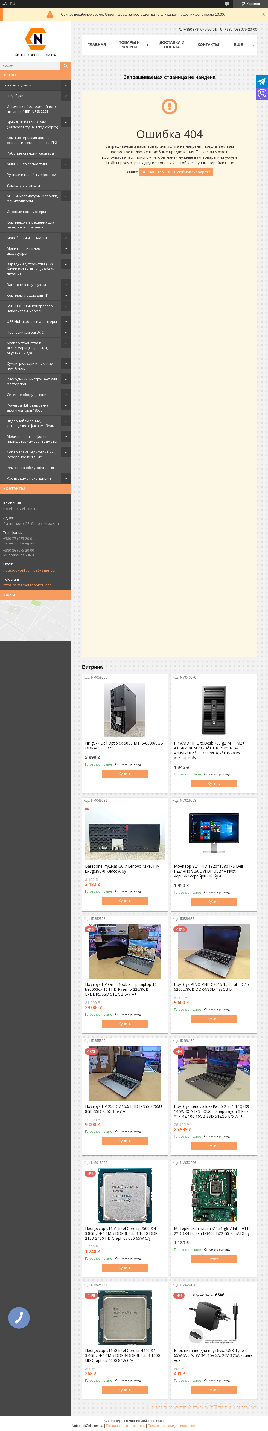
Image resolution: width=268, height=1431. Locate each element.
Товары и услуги (17, 85)
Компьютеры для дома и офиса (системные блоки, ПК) (32, 140)
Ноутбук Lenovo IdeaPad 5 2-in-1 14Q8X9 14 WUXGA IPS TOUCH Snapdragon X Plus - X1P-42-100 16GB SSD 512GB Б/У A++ (212, 1111)
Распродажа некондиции (29, 478)
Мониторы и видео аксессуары (23, 251)
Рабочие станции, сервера (30, 153)
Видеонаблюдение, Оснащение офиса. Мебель (30, 423)
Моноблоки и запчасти (27, 237)
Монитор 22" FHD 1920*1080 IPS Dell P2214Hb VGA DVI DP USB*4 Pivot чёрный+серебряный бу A (208, 871)
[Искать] (65, 66)
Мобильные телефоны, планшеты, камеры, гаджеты (32, 439)
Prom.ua (157, 1421)
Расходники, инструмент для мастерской (32, 381)
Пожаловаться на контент (125, 1426)
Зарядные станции (23, 185)
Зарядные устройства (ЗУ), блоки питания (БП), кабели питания (30, 269)
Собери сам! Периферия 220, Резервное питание (31, 454)
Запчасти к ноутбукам (26, 284)
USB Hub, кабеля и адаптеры (32, 321)
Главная (97, 44)
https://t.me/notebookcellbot (27, 585)
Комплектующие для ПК (27, 295)
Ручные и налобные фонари (31, 174)
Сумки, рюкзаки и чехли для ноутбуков (31, 366)
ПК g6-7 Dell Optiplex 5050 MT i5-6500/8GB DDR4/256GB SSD (124, 746)
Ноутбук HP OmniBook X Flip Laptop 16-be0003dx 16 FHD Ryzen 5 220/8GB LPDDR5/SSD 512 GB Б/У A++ (121, 989)
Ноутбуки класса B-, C (25, 332)
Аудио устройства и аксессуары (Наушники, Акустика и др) (27, 347)
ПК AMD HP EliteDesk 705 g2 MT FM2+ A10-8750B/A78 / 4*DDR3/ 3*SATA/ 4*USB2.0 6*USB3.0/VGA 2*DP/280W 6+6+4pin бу (209, 750)
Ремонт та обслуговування (30, 467)
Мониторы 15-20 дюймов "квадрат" (179, 171)
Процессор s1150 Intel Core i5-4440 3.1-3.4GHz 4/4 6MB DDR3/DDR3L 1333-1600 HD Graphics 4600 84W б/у (122, 1355)
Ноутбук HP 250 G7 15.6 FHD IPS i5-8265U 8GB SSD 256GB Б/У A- (123, 1109)
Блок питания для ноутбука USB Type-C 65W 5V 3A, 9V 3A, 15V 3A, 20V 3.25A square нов (213, 1355)
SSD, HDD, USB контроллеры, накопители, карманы (31, 308)
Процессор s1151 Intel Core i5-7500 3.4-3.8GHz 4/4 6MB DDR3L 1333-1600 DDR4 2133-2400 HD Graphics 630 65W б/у (122, 1233)
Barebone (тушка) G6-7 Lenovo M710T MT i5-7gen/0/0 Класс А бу (123, 869)
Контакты (208, 44)
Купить (125, 773)
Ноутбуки (15, 95)
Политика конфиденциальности (172, 1426)
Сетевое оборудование (28, 394)
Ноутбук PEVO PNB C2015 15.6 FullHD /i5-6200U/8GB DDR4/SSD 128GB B (212, 987)
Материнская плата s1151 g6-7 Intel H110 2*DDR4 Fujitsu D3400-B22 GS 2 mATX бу (212, 1231)
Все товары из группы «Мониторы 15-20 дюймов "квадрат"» (199, 1406)
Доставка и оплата (171, 44)
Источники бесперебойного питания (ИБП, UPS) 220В (31, 109)
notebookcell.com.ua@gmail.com (30, 570)
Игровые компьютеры (26, 211)
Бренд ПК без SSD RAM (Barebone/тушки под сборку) (32, 124)
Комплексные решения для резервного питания (30, 225)
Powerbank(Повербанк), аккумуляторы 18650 (27, 408)
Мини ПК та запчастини (27, 163)
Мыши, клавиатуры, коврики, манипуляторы (32, 198)
